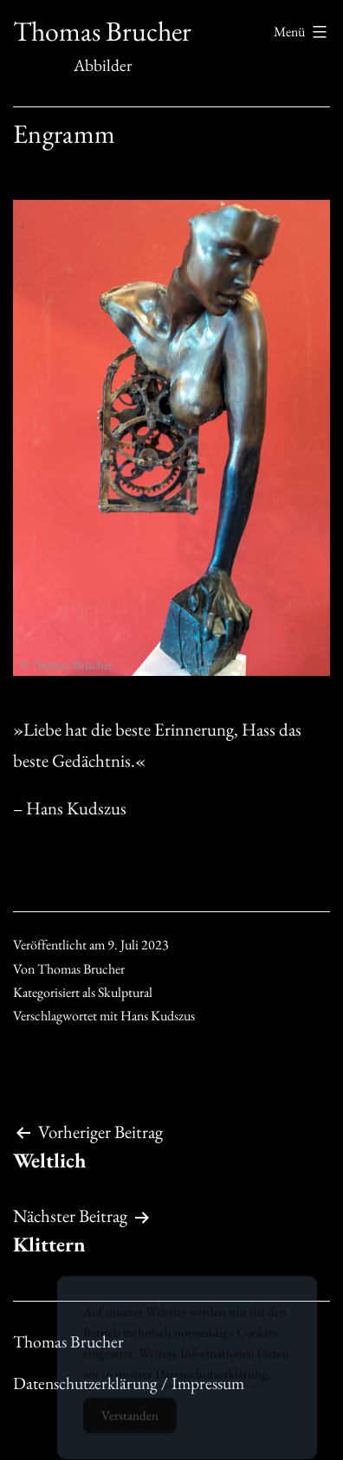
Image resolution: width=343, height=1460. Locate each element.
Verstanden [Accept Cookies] (130, 1423)
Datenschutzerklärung (211, 1381)
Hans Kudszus (157, 1016)
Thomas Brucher (102, 31)
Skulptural (125, 992)
